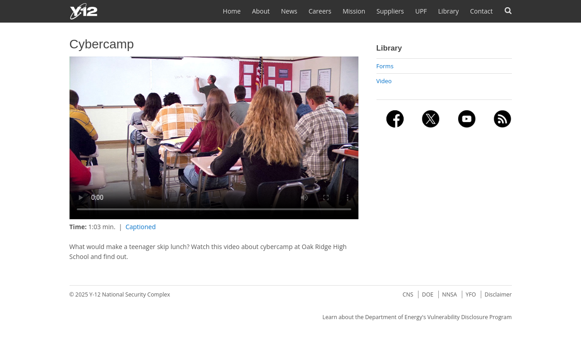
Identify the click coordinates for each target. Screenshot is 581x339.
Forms (385, 66)
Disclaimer (498, 294)
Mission (354, 11)
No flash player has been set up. (214, 137)
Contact (481, 11)
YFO (471, 294)
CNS (408, 294)
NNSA (449, 294)
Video (384, 81)
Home (232, 11)
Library (448, 11)
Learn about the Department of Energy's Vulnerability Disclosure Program (416, 317)
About (261, 11)
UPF (421, 11)
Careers (320, 11)
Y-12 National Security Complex (129, 294)
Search (508, 10)
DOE (427, 294)
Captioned (140, 226)
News (289, 11)
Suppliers (390, 11)
